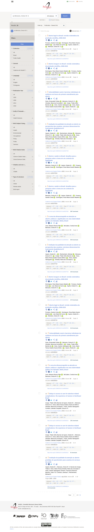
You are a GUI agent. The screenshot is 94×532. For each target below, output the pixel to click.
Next (80, 496)
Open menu (13, 2)
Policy (15, 138)
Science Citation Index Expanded (20, 156)
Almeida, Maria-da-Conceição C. (54, 103)
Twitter (51, 40)
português (72, 1)
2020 (14, 97)
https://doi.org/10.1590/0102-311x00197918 (57, 181)
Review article (17, 186)
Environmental (17, 133)
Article (15, 183)
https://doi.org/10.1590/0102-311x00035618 (57, 239)
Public (15, 141)
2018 (14, 106)
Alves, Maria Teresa (56, 469)
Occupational (17, 136)
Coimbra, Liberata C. (63, 472)
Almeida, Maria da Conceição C (71, 469)
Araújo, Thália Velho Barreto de (64, 135)
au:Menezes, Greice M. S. (28, 16)
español (81, 1)
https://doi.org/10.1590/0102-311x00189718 (57, 58)
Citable (15, 171)
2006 (14, 100)
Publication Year (18, 90)
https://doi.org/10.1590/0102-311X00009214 (58, 486)
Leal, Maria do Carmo (59, 44)
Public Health (17, 58)
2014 (14, 103)
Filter (22, 44)
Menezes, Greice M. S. (54, 46)
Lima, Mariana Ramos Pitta (53, 225)
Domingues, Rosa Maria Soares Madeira (56, 71)
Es (57, 53)
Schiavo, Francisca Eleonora (69, 470)
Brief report (16, 189)
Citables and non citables (20, 165)
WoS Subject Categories (20, 123)
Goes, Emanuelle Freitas (52, 101)
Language (16, 75)
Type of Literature (18, 177)
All (14, 52)
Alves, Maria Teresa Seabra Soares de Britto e (66, 404)
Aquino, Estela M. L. (74, 44)
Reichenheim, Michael (66, 133)
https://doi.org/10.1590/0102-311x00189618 (57, 119)
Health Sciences (17, 118)
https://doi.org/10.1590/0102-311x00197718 (57, 151)
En (61, 53)
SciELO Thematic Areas (20, 111)
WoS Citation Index (19, 150)
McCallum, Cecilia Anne (70, 225)
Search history (55, 20)
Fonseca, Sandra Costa (52, 43)
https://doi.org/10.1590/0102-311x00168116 (57, 420)
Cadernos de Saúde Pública (20, 70)
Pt (54, 53)
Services (15, 144)
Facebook (49, 40)
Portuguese (16, 85)
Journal (15, 63)
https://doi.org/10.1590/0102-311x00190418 (57, 87)
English (15, 82)
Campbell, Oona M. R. (62, 408)
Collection (16, 48)
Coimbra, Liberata (50, 408)
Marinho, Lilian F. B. (51, 472)
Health (15, 130)
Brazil (14, 55)
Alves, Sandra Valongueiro (61, 105)
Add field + (42, 20)
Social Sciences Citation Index (20, 159)
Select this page (45, 31)
